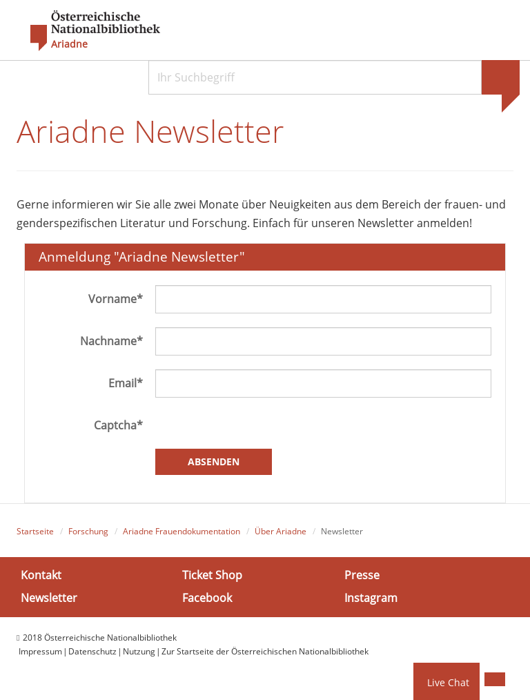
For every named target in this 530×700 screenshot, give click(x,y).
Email (125, 383)
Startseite (35, 531)
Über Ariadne (280, 531)
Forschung (88, 531)
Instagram (371, 597)
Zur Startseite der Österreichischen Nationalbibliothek (265, 651)
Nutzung (139, 651)
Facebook (207, 597)
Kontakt (41, 575)
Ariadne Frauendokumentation (181, 531)
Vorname (115, 299)
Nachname (111, 341)
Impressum (40, 651)
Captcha (118, 425)
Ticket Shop (212, 575)
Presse (362, 575)
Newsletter (49, 597)
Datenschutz (92, 651)
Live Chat (448, 682)
